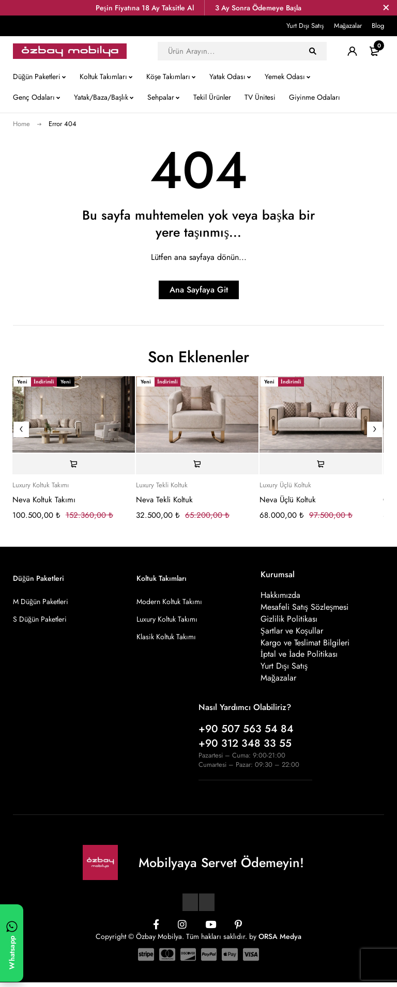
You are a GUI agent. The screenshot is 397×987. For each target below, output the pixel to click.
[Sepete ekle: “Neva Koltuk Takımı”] (73, 464)
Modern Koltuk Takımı (169, 601)
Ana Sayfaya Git (199, 290)
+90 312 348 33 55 (245, 748)
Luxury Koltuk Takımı (40, 485)
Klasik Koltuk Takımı (166, 636)
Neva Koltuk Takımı (43, 499)
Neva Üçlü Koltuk (287, 499)
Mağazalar (348, 25)
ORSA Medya (279, 941)
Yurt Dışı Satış (305, 25)
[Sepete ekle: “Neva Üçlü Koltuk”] (320, 464)
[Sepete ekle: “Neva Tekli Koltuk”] (197, 464)
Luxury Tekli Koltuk (162, 485)
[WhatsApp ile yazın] (11, 943)
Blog (378, 25)
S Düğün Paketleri (40, 619)
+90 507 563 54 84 (246, 733)
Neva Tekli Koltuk (164, 499)
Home (21, 124)
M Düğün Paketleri (40, 601)
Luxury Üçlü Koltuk (285, 485)
